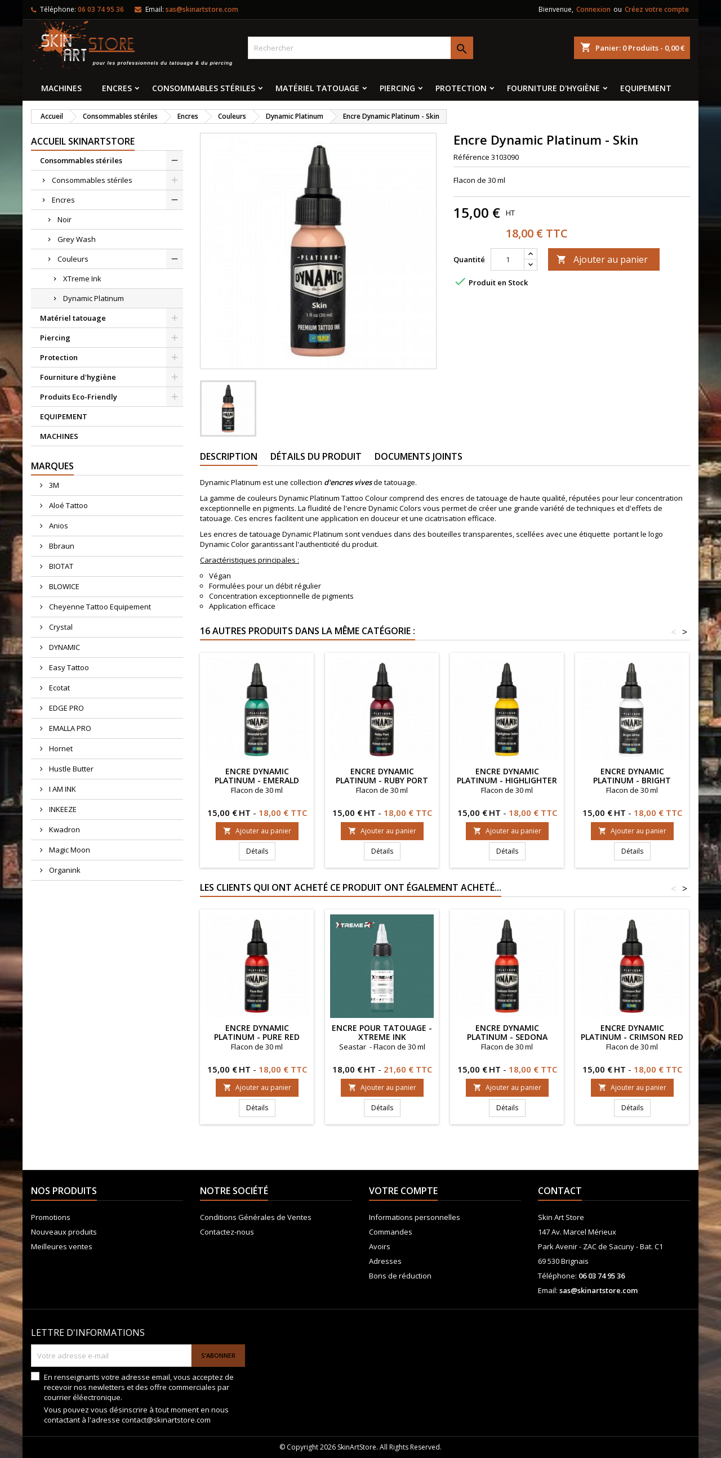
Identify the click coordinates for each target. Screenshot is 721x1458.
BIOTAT (60, 566)
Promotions (50, 1217)
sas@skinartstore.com (202, 9)
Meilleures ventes (61, 1246)
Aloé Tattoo (67, 505)
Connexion (593, 9)
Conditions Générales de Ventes (255, 1217)
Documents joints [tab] (418, 456)
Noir (64, 219)
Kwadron (63, 829)
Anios (57, 526)
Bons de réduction (400, 1276)
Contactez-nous (227, 1232)
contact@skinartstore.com (166, 1420)
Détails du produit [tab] (316, 456)
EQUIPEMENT (645, 88)
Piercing (397, 88)
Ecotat (58, 688)
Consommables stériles (203, 88)
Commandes (390, 1232)
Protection (461, 88)
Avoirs (379, 1246)
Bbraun (60, 546)
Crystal (60, 627)
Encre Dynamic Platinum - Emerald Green (257, 780)
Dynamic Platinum (93, 298)
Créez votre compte (657, 9)
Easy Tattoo (68, 667)
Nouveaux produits (64, 1232)
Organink (64, 870)
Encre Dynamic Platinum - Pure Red (257, 1032)
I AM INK (61, 789)
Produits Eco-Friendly (78, 397)
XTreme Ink (82, 278)
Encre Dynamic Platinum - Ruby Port (382, 776)
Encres (117, 88)
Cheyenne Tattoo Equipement (99, 607)
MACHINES (61, 88)
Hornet (60, 748)
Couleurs (72, 259)
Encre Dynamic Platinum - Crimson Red (632, 1032)
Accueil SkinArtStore (83, 141)
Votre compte (403, 1191)
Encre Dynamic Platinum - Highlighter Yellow (507, 780)
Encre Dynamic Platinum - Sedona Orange (507, 1036)
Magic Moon (68, 850)
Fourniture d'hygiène (553, 88)
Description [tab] (228, 456)
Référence (471, 157)
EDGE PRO (65, 708)
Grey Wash (76, 239)
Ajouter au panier (602, 259)
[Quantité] (507, 259)
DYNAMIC (63, 647)
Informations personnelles (414, 1217)
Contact (560, 1191)
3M (53, 485)
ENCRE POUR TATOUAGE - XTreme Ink (382, 1032)
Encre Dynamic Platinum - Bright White (632, 780)
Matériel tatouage (317, 88)
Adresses (385, 1261)
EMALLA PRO (69, 728)
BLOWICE (63, 586)
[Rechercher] (360, 48)
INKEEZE (62, 809)
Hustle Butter (70, 769)
